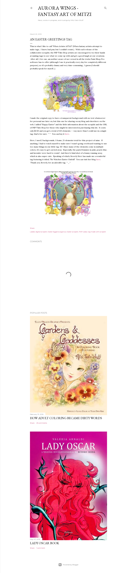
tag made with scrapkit (97, 232)
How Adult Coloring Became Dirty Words (66, 418)
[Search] (105, 7)
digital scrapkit (41, 232)
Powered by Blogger (68, 564)
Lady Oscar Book (44, 543)
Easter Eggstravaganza (57, 232)
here (67, 134)
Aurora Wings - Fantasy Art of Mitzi (65, 11)
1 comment (40, 548)
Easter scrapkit (72, 232)
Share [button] (32, 228)
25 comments (41, 423)
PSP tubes (83, 232)
